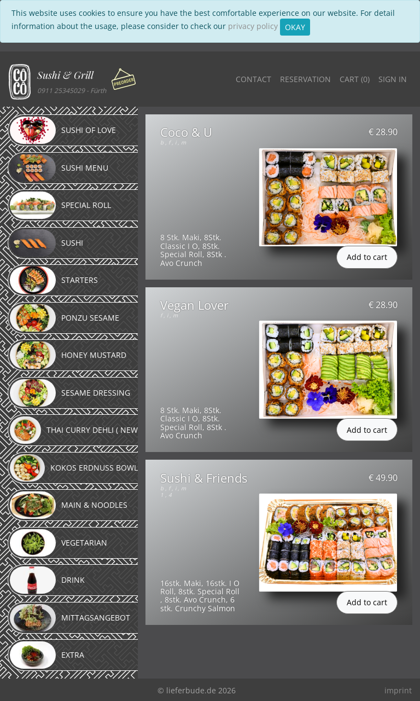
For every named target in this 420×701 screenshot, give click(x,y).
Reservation (305, 79)
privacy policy (253, 26)
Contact (253, 79)
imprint (398, 690)
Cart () (355, 79)
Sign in (392, 79)
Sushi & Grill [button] (65, 75)
